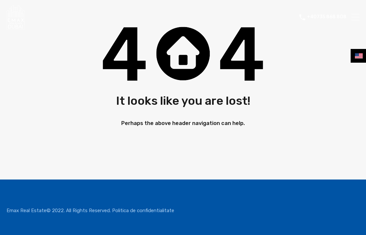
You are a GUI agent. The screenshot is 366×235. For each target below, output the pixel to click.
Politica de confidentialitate (143, 210)
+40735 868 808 (326, 17)
